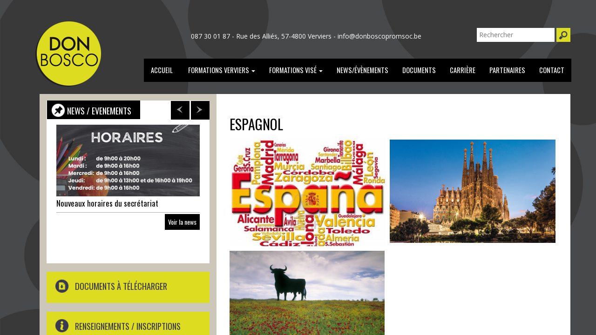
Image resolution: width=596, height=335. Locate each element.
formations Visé (296, 70)
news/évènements (362, 70)
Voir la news (182, 222)
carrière (462, 70)
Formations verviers (221, 70)
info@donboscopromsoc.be (379, 36)
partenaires (507, 70)
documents (419, 70)
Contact (551, 70)
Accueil (162, 70)
